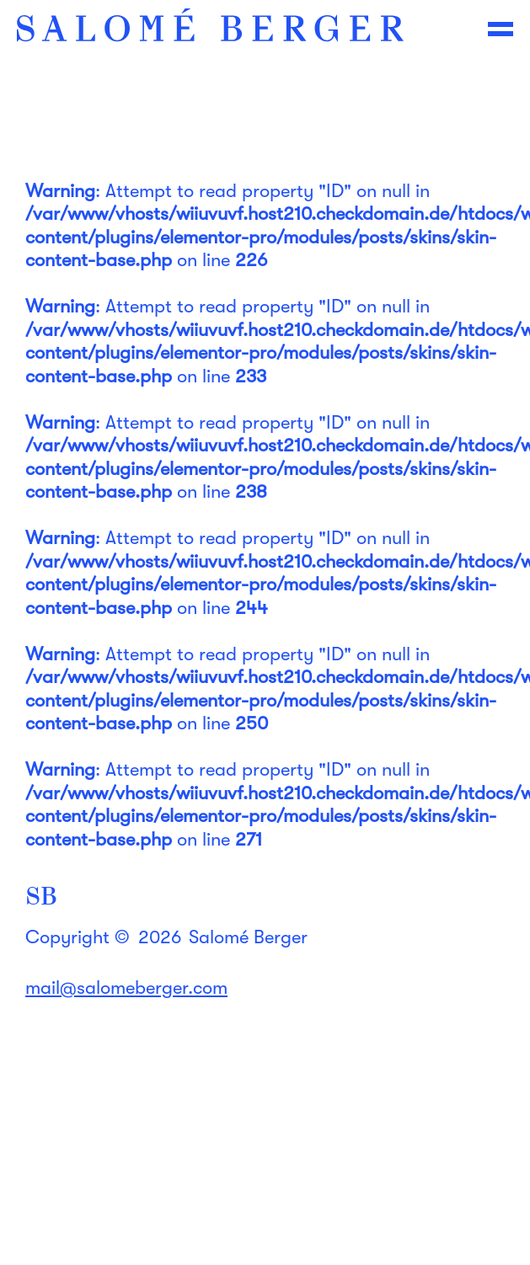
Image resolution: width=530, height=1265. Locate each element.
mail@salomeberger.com (126, 987)
